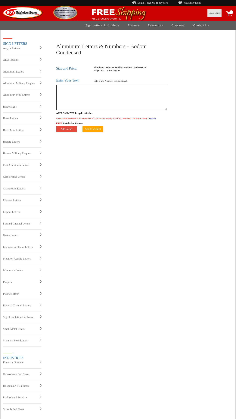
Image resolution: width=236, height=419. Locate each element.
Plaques (133, 25)
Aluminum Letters (22, 71)
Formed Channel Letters (22, 223)
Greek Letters (22, 235)
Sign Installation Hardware (22, 317)
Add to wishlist (93, 129)
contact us (152, 118)
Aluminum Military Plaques (22, 83)
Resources (155, 25)
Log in (141, 2)
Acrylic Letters (22, 48)
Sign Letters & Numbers (102, 25)
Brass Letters (22, 118)
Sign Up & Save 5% (157, 2)
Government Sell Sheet (22, 374)
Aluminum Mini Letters (22, 94)
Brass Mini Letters (22, 130)
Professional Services (22, 397)
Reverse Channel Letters (22, 305)
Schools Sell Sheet (22, 409)
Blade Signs (22, 106)
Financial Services (22, 362)
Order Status (214, 13)
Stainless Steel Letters (22, 340)
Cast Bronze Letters (22, 176)
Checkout (178, 25)
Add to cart (66, 129)
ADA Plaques (22, 59)
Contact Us (201, 25)
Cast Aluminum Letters (22, 165)
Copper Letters (22, 211)
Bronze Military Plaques (22, 153)
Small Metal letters (22, 328)
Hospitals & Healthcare (22, 385)
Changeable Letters (22, 188)
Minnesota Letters (22, 270)
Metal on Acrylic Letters (22, 258)
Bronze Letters (22, 141)
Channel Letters (22, 200)
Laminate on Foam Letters (22, 246)
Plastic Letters (22, 293)
